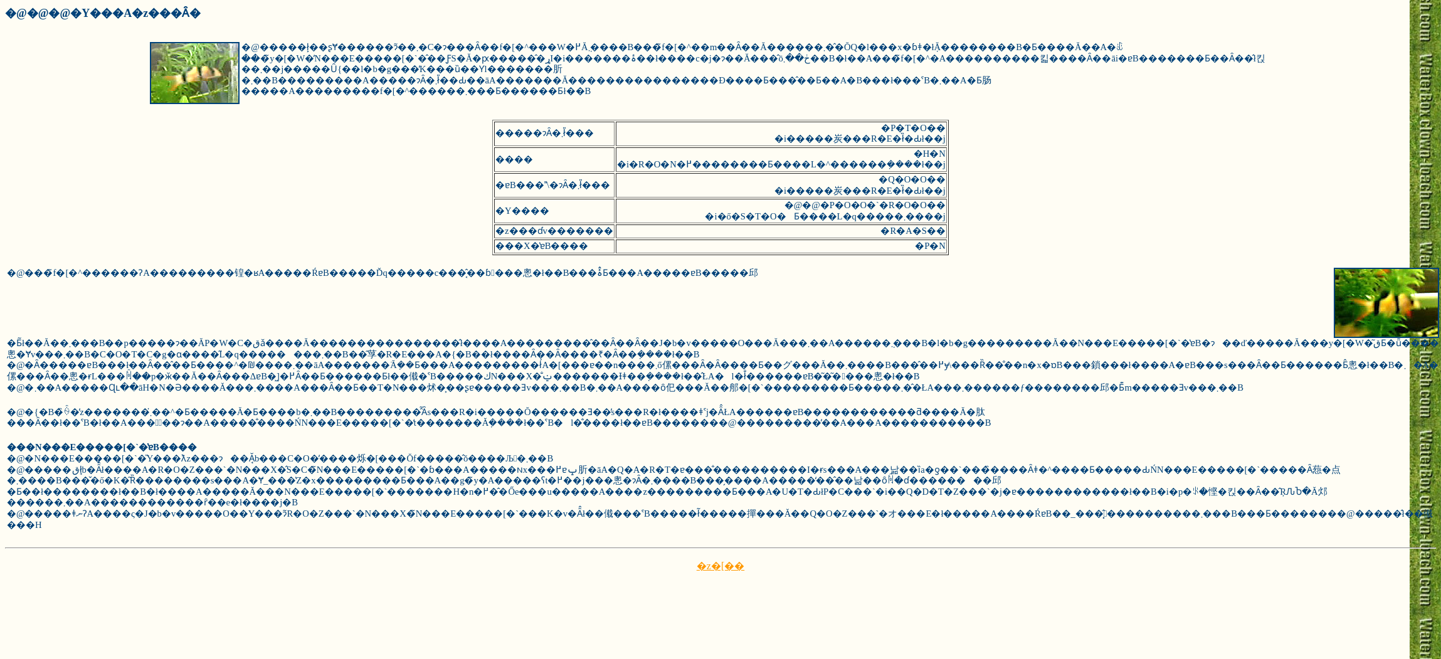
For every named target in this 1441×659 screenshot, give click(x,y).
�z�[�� (720, 566)
